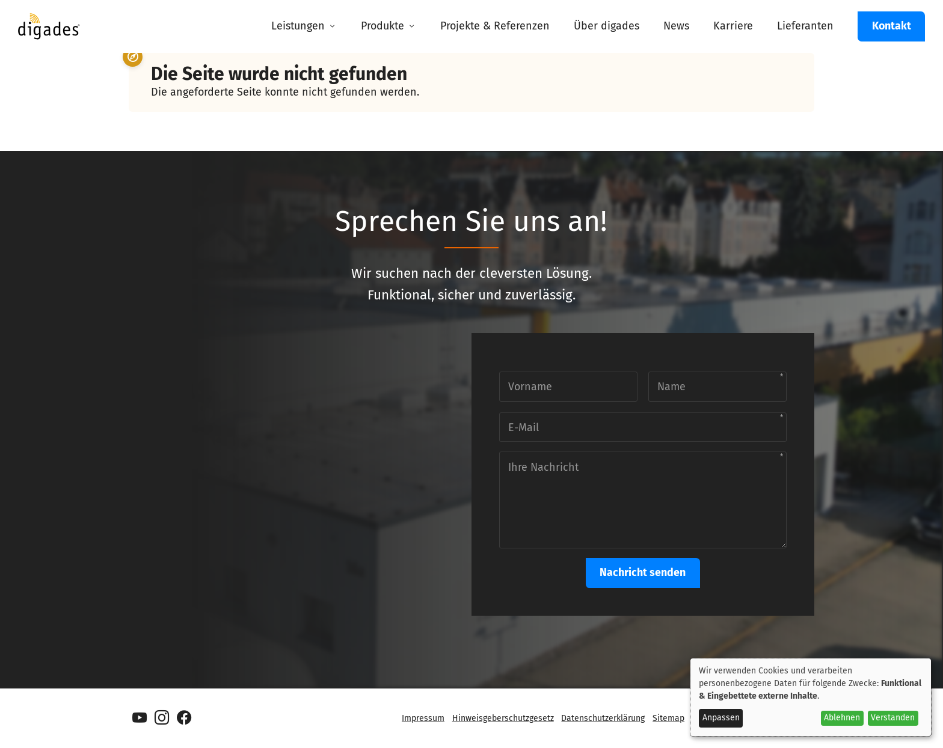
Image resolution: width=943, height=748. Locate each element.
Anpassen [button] (721, 718)
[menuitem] (304, 26)
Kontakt (891, 25)
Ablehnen (842, 718)
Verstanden (893, 718)
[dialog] (810, 697)
